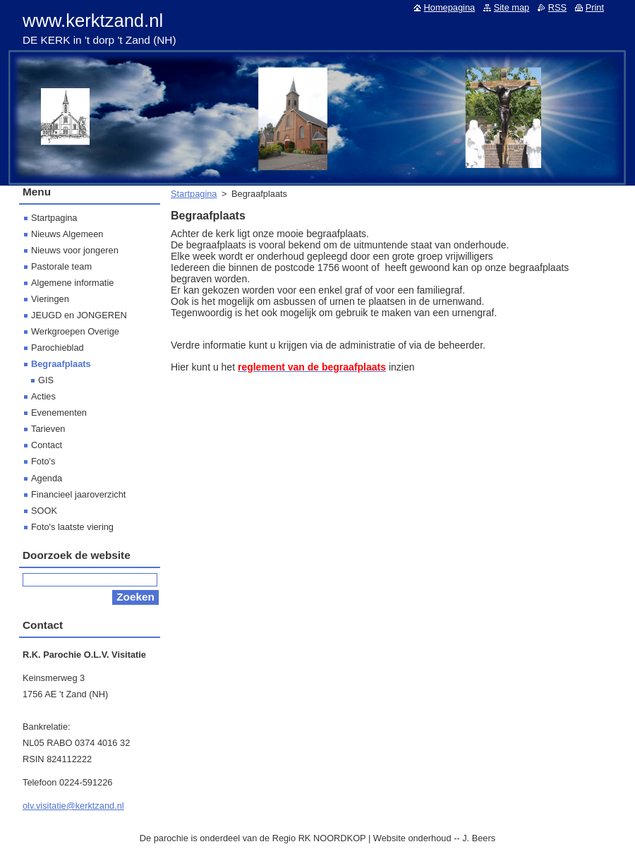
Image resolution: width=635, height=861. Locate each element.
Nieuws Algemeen (67, 234)
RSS (557, 7)
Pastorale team (61, 266)
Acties (43, 396)
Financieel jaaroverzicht (78, 494)
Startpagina (194, 193)
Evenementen (59, 412)
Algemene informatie (72, 282)
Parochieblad (57, 347)
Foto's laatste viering (72, 527)
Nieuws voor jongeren (75, 250)
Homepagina (450, 7)
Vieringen (50, 299)
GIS (46, 380)
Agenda (46, 478)
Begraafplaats (61, 364)
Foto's (43, 461)
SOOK (44, 510)
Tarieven (48, 428)
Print (595, 7)
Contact (46, 445)
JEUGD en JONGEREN (79, 315)
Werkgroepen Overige (75, 331)
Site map (512, 7)
